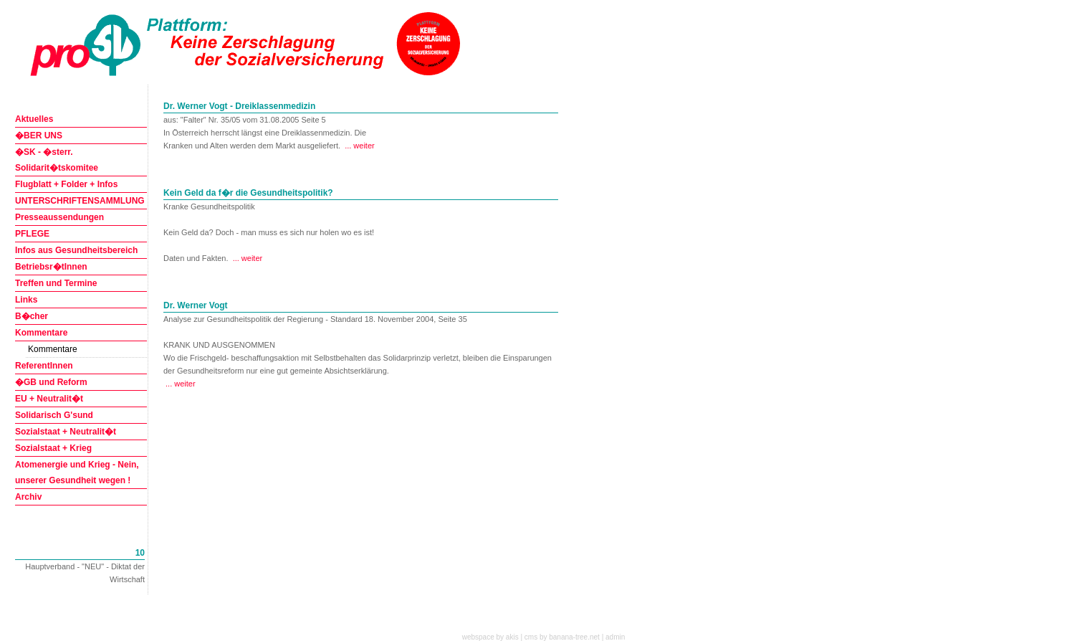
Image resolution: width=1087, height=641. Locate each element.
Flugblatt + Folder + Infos (66, 184)
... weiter (360, 145)
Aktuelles (34, 119)
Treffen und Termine (56, 283)
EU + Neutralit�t (49, 399)
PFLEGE (32, 234)
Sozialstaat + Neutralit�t (65, 432)
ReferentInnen (44, 366)
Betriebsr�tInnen (51, 267)
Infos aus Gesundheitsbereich (76, 250)
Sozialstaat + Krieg (53, 448)
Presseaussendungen (59, 217)
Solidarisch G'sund (54, 415)
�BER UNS (38, 135)
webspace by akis (490, 637)
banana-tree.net (574, 637)
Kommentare (41, 333)
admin (615, 637)
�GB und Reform (51, 382)
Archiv (28, 497)
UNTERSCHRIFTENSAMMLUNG (80, 201)
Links (26, 300)
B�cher (31, 316)
